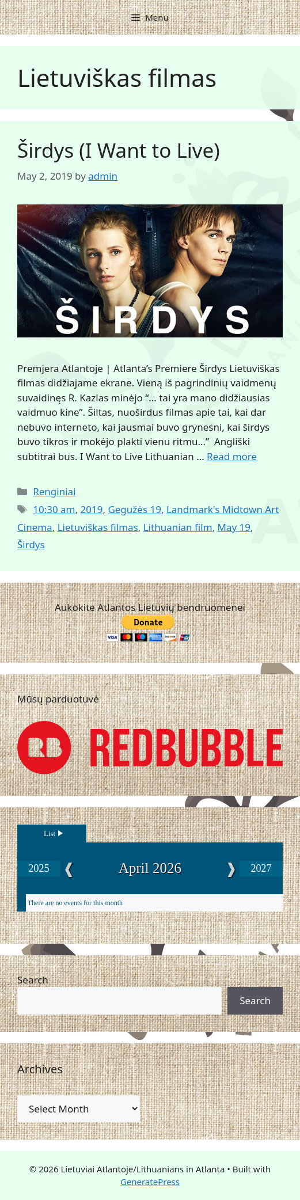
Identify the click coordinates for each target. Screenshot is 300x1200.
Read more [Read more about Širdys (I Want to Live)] (232, 456)
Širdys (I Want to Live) (118, 150)
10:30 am (54, 509)
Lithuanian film (177, 527)
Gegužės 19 (134, 509)
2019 (91, 509)
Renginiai (54, 491)
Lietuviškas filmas (98, 527)
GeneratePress (150, 1181)
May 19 (234, 527)
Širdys (31, 544)
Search (32, 979)
